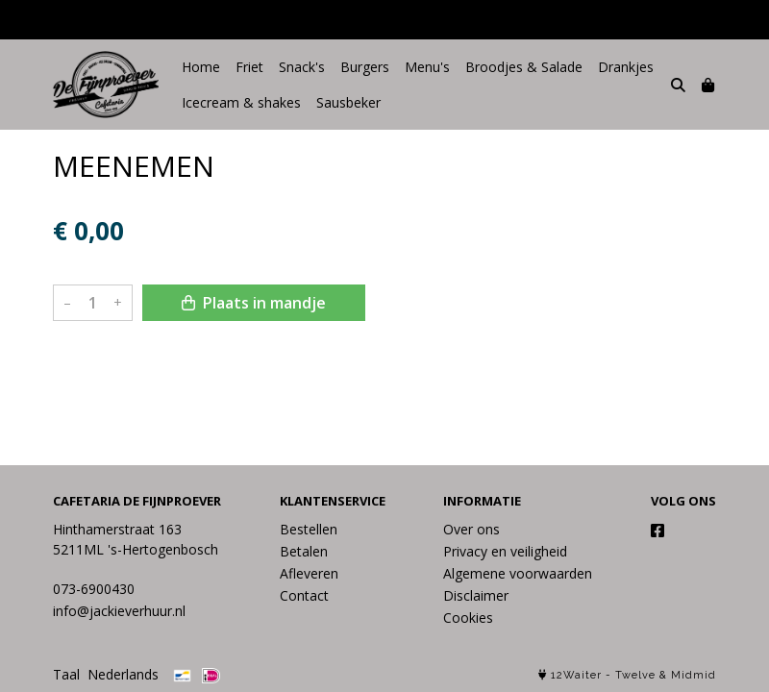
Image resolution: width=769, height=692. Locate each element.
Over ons (471, 529)
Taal (66, 674)
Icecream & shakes (241, 102)
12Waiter (576, 675)
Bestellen (308, 529)
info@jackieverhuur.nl (119, 611)
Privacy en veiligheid (505, 551)
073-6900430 (94, 589)
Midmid (693, 675)
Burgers (364, 67)
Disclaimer (476, 595)
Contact (304, 595)
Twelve (635, 675)
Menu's (427, 67)
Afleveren (309, 573)
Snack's (302, 67)
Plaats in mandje (254, 302)
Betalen (304, 551)
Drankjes (626, 67)
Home (201, 67)
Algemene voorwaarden (517, 573)
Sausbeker (348, 102)
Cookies (468, 617)
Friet (249, 67)
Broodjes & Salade (524, 67)
